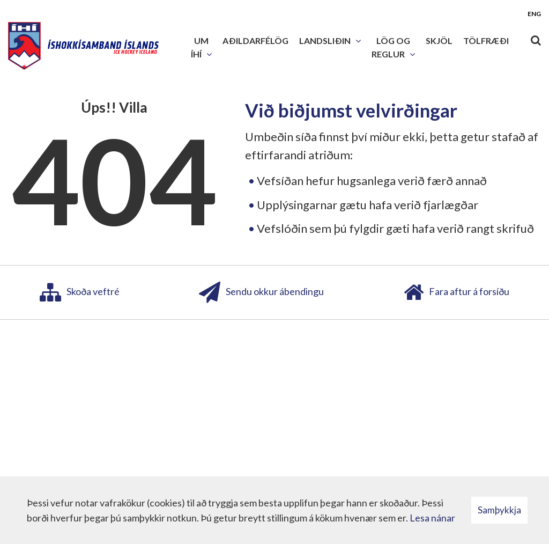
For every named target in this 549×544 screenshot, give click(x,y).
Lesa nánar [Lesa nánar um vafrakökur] (432, 518)
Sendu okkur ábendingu (261, 292)
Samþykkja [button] (499, 510)
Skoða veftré (80, 292)
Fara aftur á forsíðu (456, 292)
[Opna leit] (535, 38)
